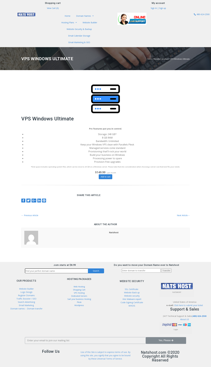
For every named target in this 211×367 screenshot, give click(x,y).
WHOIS (132, 328)
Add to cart (105, 177)
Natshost (114, 232)
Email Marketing (26, 324)
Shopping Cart (79, 291)
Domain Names (84, 17)
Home (68, 17)
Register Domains (26, 315)
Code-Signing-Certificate (132, 325)
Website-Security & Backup (79, 29)
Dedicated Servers (79, 295)
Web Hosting (79, 290)
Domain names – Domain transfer (26, 328)
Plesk (79, 298)
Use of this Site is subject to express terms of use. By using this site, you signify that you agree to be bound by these (105, 361)
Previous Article (29, 215)
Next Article (183, 215)
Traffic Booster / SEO (26, 318)
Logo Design (26, 311)
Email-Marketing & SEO (79, 41)
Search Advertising (26, 321)
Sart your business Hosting (79, 296)
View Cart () (53, 9)
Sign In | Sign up (158, 9)
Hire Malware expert (131, 321)
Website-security (132, 318)
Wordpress (79, 300)
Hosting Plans (69, 23)
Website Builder (89, 23)
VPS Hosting (79, 293)
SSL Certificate (132, 312)
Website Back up (132, 315)
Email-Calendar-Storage (79, 35)
